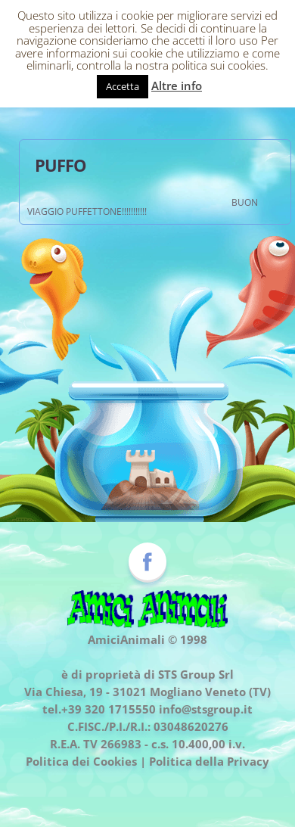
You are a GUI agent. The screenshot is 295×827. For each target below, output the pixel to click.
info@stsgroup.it (206, 709)
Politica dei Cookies (81, 761)
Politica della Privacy (209, 761)
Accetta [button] (122, 86)
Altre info (176, 85)
